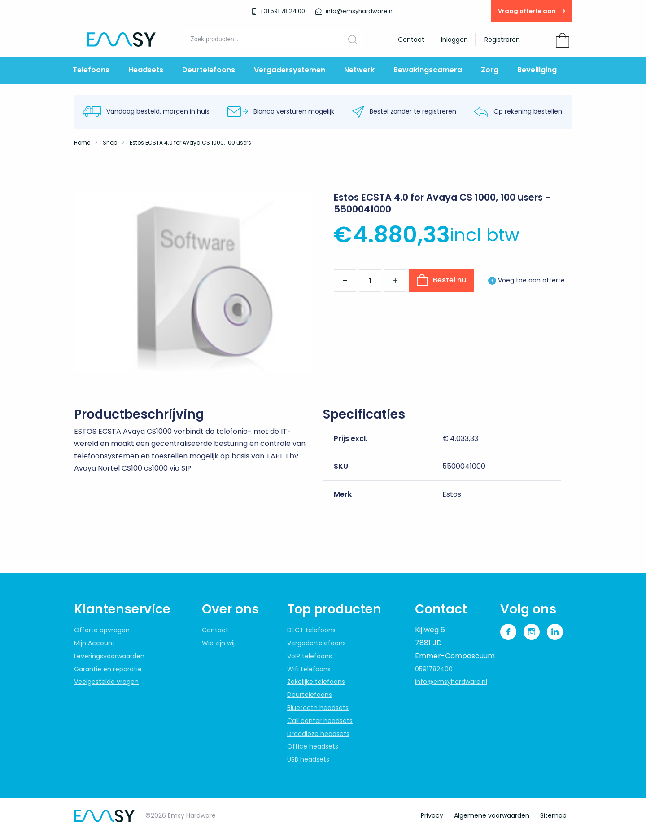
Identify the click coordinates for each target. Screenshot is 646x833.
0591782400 (434, 669)
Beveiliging (537, 70)
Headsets (145, 70)
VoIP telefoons (309, 656)
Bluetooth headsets (318, 707)
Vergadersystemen (289, 70)
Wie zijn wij (218, 643)
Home (82, 142)
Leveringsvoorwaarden (109, 656)
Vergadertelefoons (316, 643)
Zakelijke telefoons (316, 681)
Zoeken (352, 39)
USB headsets (308, 759)
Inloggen (454, 39)
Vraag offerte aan (531, 11)
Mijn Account (94, 643)
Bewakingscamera (427, 70)
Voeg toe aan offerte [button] (526, 280)
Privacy (432, 815)
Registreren (502, 39)
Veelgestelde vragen (106, 681)
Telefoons (91, 70)
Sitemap (553, 815)
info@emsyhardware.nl (451, 681)
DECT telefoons (311, 630)
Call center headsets (320, 720)
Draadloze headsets (318, 733)
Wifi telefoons (309, 669)
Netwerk (359, 70)
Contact (411, 39)
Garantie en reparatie (108, 669)
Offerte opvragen (102, 630)
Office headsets (312, 746)
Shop (110, 142)
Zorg (489, 70)
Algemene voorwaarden (491, 815)
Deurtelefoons (208, 70)
